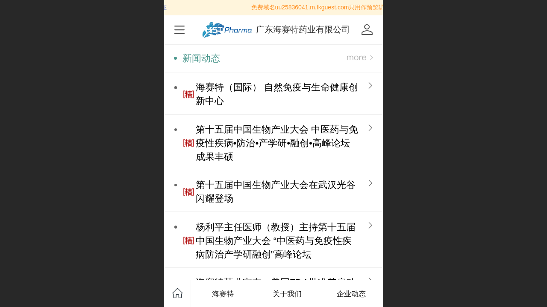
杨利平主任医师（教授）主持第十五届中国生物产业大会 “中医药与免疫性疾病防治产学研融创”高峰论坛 (276, 241)
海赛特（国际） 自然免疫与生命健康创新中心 (277, 94)
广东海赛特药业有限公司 (303, 29)
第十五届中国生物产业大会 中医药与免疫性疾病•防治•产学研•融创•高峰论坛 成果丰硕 (277, 143)
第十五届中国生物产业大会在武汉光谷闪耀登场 (276, 192)
